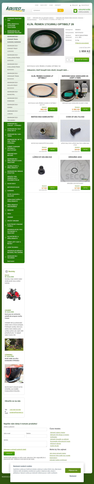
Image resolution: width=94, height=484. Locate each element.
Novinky (11, 271)
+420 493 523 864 (15, 409)
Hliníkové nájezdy (55, 443)
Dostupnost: (69, 29)
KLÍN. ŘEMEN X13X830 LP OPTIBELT (42, 77)
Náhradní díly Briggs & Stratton (59, 435)
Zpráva (6, 440)
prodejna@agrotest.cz (16, 412)
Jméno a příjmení (9, 427)
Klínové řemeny (32, 19)
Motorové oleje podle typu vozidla (60, 455)
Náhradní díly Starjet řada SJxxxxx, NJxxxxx (69, 17)
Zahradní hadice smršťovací (58, 460)
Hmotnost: (69, 40)
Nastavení (73, 476)
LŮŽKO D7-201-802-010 (42, 157)
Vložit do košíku (82, 59)
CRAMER (8, 310)
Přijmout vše (73, 470)
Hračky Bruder (54, 446)
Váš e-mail (7, 433)
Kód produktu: (70, 32)
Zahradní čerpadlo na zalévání (59, 439)
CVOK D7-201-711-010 (75, 117)
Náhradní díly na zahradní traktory (43, 17)
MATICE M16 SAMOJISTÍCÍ (42, 117)
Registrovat (85, 5)
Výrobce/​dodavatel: (69, 36)
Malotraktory (53, 458)
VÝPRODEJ (8, 354)
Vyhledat (60, 10)
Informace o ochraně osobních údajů (15, 449)
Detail (52, 109)
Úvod (28, 17)
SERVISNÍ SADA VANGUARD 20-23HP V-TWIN (75, 77)
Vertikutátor (53, 437)
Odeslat (9, 453)
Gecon (7, 275)
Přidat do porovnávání (82, 43)
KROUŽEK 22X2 (75, 157)
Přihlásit (75, 5)
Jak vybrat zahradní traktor (58, 453)
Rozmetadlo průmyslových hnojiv (60, 441)
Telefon (28, 433)
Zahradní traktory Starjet (57, 432)
